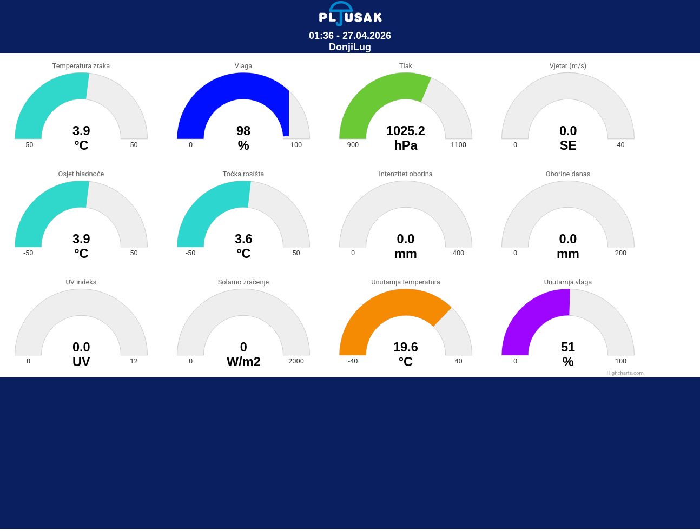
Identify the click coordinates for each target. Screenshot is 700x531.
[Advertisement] (350, 453)
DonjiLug (350, 47)
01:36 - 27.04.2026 (350, 35)
